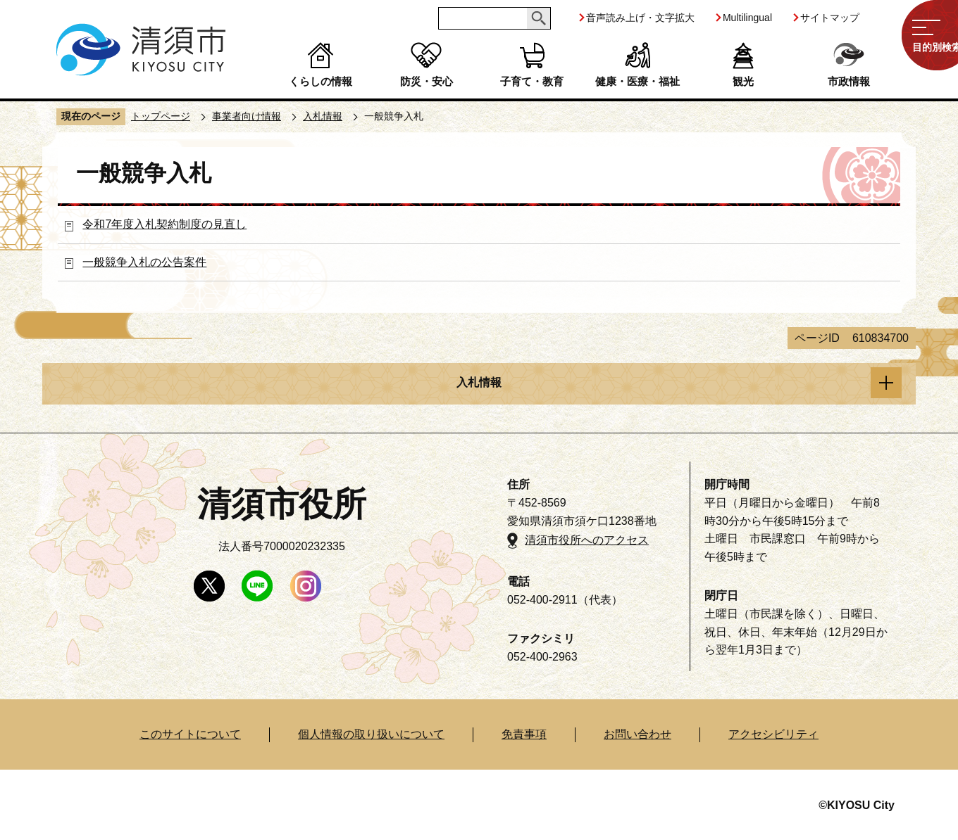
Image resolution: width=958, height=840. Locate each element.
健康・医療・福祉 (637, 81)
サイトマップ (829, 17)
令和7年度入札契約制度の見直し (164, 224)
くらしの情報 (320, 81)
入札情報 (322, 116)
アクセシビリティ (773, 734)
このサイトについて (190, 734)
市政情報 (849, 81)
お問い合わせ (637, 734)
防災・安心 (426, 81)
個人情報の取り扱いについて (371, 734)
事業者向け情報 (246, 116)
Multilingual (747, 17)
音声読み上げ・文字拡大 (640, 17)
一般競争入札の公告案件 (144, 262)
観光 (743, 81)
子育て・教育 (532, 81)
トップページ (160, 116)
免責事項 (524, 734)
